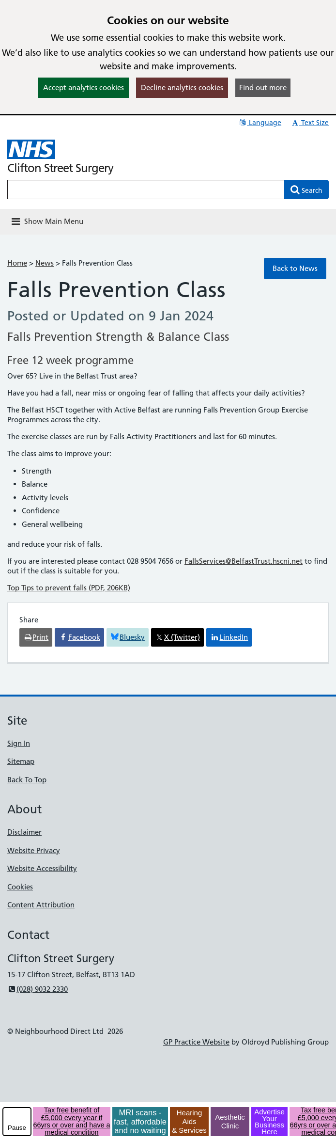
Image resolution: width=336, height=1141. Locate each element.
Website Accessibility (42, 868)
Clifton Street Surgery (60, 168)
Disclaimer (24, 832)
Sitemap (20, 761)
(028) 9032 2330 (37, 989)
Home (17, 263)
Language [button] (259, 122)
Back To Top (26, 779)
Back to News (295, 268)
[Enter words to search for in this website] (146, 189)
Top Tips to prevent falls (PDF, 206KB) (68, 587)
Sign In (18, 743)
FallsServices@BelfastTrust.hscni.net (243, 561)
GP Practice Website (196, 1041)
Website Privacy (33, 850)
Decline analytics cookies (182, 87)
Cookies (20, 886)
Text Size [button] (309, 122)
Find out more (263, 87)
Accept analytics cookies (83, 87)
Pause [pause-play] (17, 1127)
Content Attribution (41, 904)
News (44, 263)
